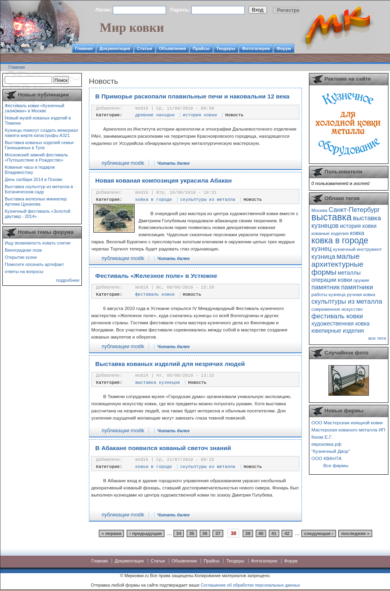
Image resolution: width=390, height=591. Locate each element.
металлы (349, 273)
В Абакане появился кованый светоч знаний (163, 448)
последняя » (355, 533)
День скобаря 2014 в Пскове (33, 179)
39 (248, 533)
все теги (377, 338)
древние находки (155, 115)
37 (217, 533)
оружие (361, 280)
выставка (331, 217)
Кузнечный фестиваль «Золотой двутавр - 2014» (37, 214)
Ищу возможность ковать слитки (37, 243)
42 (287, 533)
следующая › (318, 533)
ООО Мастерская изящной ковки (347, 422)
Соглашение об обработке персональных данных (250, 585)
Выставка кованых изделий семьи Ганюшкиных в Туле (39, 145)
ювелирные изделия (337, 330)
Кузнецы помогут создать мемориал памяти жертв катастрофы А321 (41, 133)
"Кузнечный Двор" (330, 451)
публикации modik (123, 163)
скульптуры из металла (208, 199)
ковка (357, 233)
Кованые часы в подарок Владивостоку (30, 170)
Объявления (172, 48)
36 (204, 533)
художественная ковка (340, 323)
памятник (325, 287)
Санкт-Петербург (354, 209)
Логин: (103, 10)
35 (191, 533)
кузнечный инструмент (357, 249)
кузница (323, 256)
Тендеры (226, 48)
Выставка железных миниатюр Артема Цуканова (36, 201)
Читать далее (173, 163)
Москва (319, 210)
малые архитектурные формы (337, 264)
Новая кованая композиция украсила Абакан (163, 180)
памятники (357, 287)
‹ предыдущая (145, 533)
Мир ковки (132, 27)
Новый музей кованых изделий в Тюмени (38, 120)
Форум (283, 48)
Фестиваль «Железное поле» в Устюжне (156, 275)
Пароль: (180, 10)
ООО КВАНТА (326, 458)
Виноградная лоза (23, 250)
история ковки (200, 115)
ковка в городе (153, 199)
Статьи (144, 48)
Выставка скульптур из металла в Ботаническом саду (39, 189)
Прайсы (201, 48)
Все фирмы (335, 465)
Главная (84, 48)
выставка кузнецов (157, 382)
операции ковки (331, 280)
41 (273, 533)
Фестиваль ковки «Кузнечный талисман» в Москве (34, 108)
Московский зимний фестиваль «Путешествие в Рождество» (36, 157)
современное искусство (337, 309)
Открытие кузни (21, 257)
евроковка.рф (326, 444)
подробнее (67, 280)
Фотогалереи (256, 48)
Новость (234, 115)
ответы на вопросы (24, 271)
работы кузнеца (328, 294)
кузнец (321, 248)
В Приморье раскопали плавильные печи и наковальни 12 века (192, 96)
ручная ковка (361, 294)
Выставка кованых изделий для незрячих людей (170, 363)
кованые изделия (330, 233)
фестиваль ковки (155, 294)
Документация (114, 48)
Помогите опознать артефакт (34, 264)
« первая (112, 533)
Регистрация (293, 10)
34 (178, 533)
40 (260, 533)
